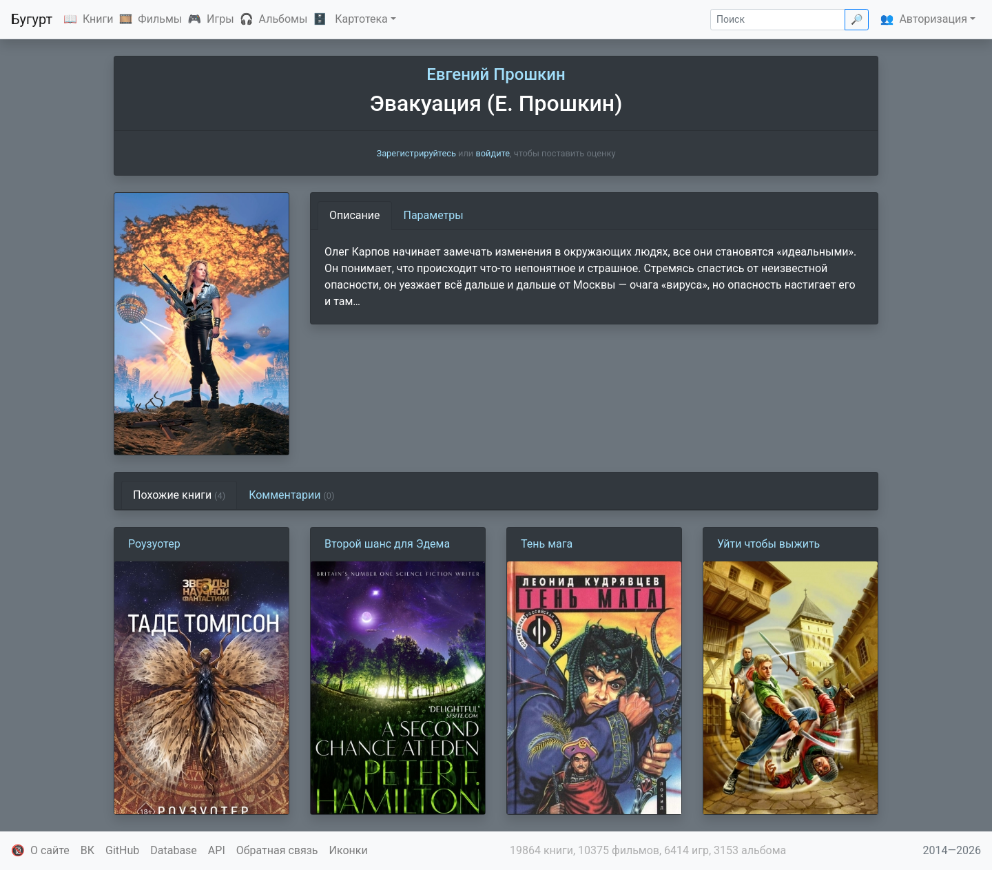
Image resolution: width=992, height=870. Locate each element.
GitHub (122, 850)
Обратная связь (277, 850)
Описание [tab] (354, 215)
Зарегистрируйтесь (416, 153)
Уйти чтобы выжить (768, 543)
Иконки (348, 850)
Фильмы (160, 18)
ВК (87, 850)
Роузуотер (154, 543)
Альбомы (283, 18)
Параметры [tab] (434, 215)
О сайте (50, 850)
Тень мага (546, 543)
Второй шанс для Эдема (387, 543)
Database (173, 850)
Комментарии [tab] (291, 494)
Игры (220, 18)
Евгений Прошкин (495, 74)
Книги (98, 18)
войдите (492, 153)
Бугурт (31, 19)
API (216, 850)
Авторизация (933, 18)
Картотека (361, 18)
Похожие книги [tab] (179, 494)
